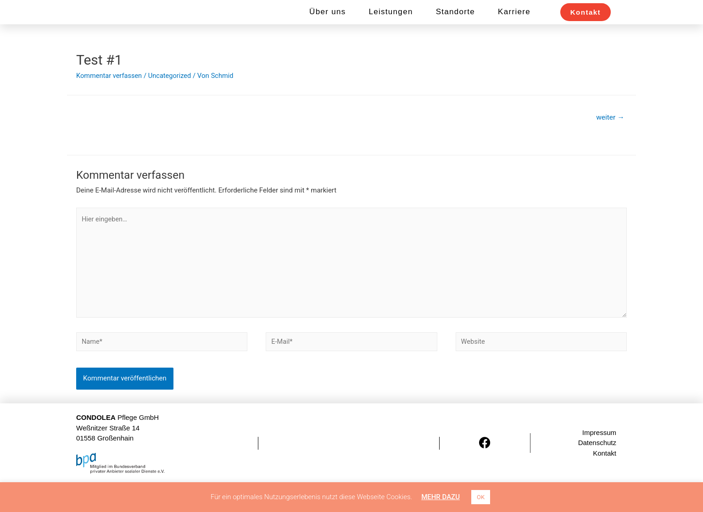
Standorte (455, 24)
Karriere (514, 24)
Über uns (327, 24)
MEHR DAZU (440, 497)
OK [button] (481, 497)
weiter (609, 142)
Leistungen (390, 24)
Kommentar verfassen (110, 100)
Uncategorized (172, 100)
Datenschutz (597, 472)
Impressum (599, 462)
